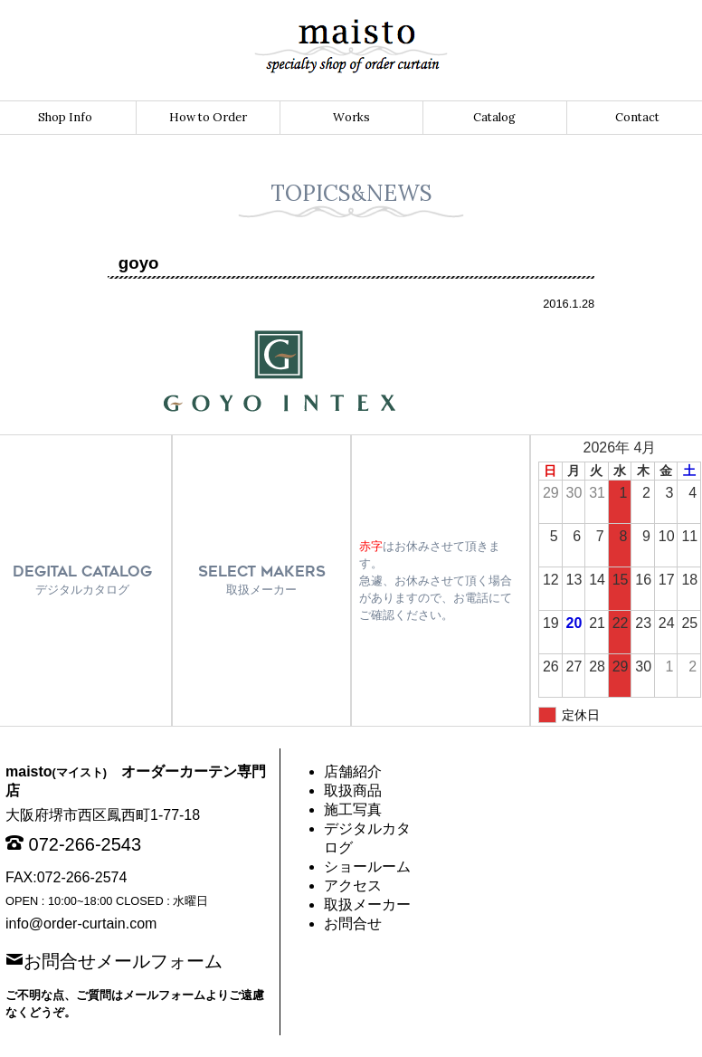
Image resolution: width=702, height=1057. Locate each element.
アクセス (353, 885)
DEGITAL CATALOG (82, 579)
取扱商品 (353, 790)
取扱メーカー (367, 904)
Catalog (494, 117)
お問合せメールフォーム (123, 959)
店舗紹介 (353, 771)
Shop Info (65, 117)
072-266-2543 (85, 844)
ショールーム (367, 866)
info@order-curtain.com (81, 923)
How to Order (208, 117)
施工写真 (353, 809)
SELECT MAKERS (262, 579)
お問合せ (353, 923)
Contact (637, 117)
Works (351, 117)
